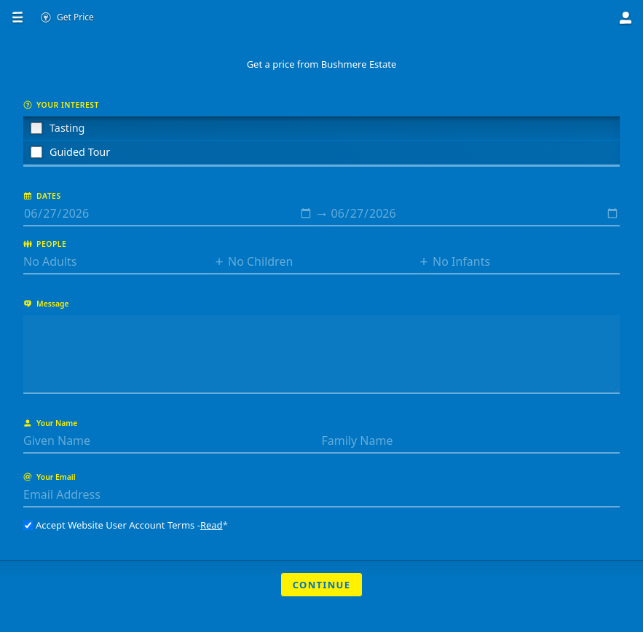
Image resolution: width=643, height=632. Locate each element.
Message (46, 304)
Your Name (50, 423)
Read (211, 525)
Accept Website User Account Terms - (125, 525)
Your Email (49, 477)
